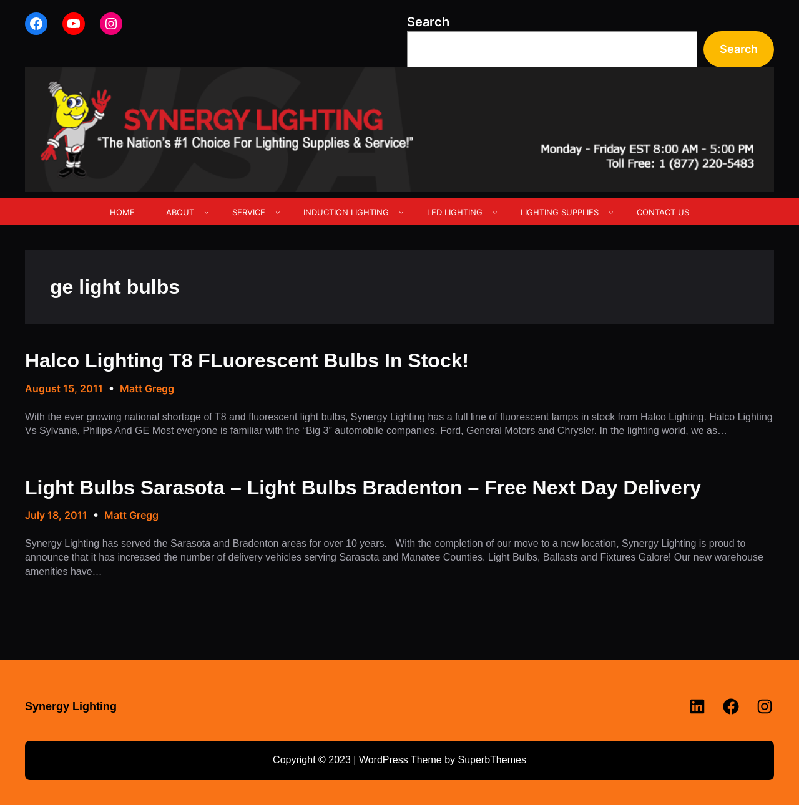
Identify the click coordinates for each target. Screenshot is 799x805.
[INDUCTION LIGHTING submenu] (401, 212)
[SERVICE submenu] (277, 212)
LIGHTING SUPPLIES (560, 212)
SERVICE (248, 212)
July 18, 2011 (56, 515)
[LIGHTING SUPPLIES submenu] (611, 212)
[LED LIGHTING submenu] (495, 212)
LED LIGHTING (455, 212)
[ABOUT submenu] (206, 212)
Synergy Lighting (71, 706)
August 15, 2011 (64, 388)
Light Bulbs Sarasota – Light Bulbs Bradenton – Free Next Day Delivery (363, 487)
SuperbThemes (492, 759)
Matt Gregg (147, 388)
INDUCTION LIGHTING (346, 212)
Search (428, 21)
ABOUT (180, 212)
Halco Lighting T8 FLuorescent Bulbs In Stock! (247, 360)
